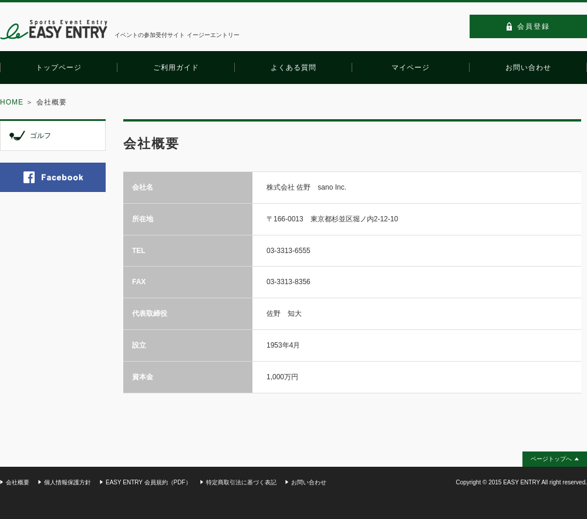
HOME (11, 102)
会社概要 (17, 482)
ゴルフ (40, 136)
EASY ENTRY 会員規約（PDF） (148, 482)
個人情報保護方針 (67, 482)
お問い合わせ (308, 482)
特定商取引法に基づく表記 (241, 482)
